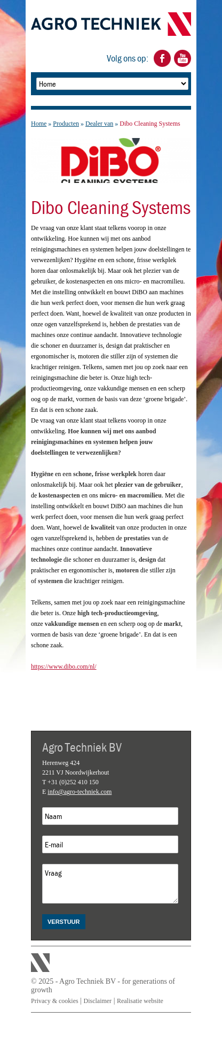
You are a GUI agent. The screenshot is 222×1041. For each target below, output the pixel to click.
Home (38, 123)
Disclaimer (97, 1001)
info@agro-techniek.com (79, 791)
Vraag (110, 884)
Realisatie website (140, 1001)
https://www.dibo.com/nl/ (64, 666)
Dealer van (99, 123)
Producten (66, 123)
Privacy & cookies (54, 1001)
